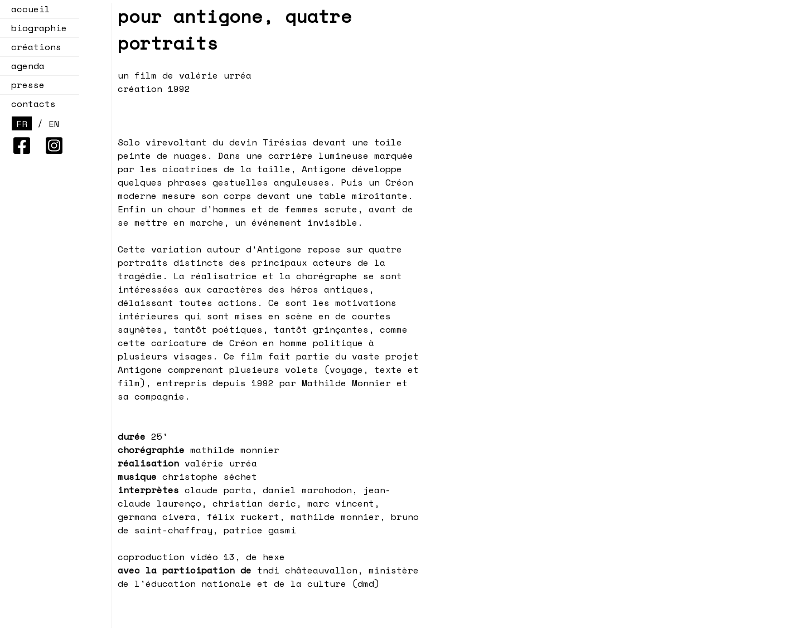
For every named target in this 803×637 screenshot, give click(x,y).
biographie (39, 28)
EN (54, 123)
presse (28, 84)
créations (32, 47)
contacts (33, 103)
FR (21, 123)
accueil (30, 9)
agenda (24, 65)
